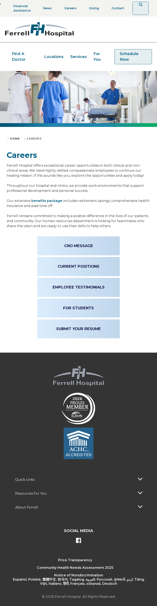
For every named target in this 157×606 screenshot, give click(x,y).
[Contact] (116, 8)
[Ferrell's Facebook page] (78, 541)
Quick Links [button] (25, 480)
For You (97, 56)
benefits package (46, 201)
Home (15, 138)
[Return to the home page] (39, 29)
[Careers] (69, 8)
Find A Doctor (18, 56)
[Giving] (92, 8)
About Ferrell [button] (26, 507)
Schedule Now (129, 56)
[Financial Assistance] (21, 8)
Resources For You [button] (31, 493)
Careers (34, 138)
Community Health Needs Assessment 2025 (75, 568)
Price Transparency (75, 560)
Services (78, 56)
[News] (46, 8)
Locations (54, 56)
